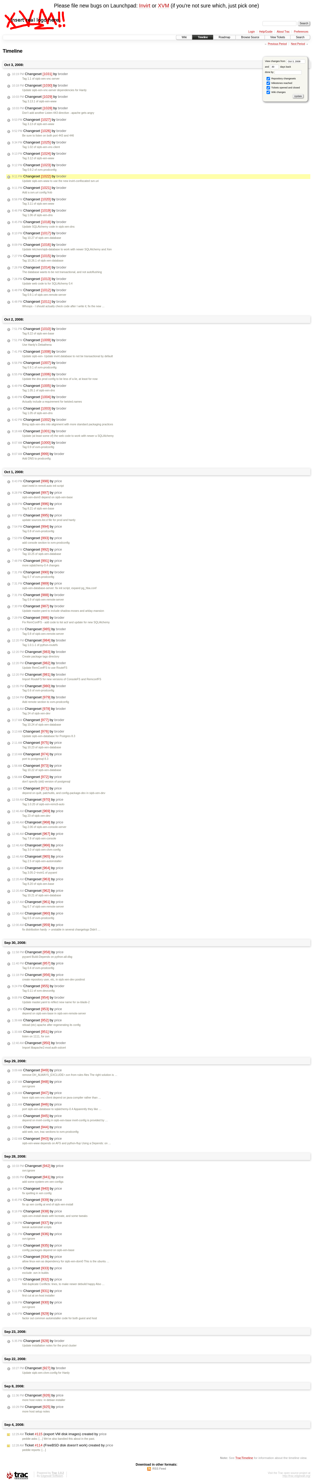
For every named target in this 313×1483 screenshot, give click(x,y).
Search (300, 37)
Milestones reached (279, 83)
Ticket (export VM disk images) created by (59, 1434)
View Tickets (277, 37)
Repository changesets (281, 78)
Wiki (184, 37)
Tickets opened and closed (283, 87)
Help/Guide (265, 31)
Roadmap (224, 37)
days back (280, 66)
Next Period (298, 43)
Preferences (301, 31)
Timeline (203, 37)
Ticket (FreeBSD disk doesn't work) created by (62, 1445)
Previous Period (277, 43)
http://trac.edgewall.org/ (296, 1475)
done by (283, 72)
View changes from (285, 61)
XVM (163, 6)
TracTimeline (244, 1457)
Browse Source (250, 37)
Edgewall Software (52, 1475)
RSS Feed (159, 1468)
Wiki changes (276, 92)
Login (251, 31)
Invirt (144, 6)
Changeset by (40, 74)
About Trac (283, 31)
